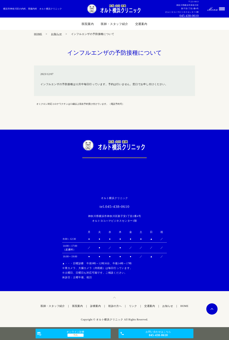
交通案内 (141, 24)
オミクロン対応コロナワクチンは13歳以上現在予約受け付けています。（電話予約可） (80, 104)
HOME (38, 34)
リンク (133, 306)
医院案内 (88, 24)
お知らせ (56, 34)
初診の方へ (115, 306)
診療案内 (95, 306)
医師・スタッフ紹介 (114, 24)
